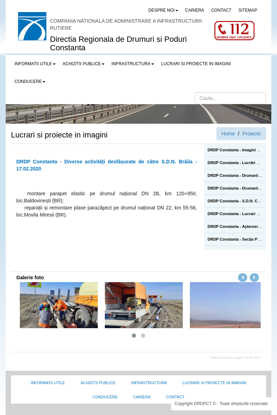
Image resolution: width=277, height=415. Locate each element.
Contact (175, 397)
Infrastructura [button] (133, 63)
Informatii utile (48, 383)
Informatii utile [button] (35, 63)
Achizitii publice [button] (83, 63)
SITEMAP (247, 10)
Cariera (142, 397)
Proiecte (252, 133)
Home (228, 133)
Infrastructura (149, 383)
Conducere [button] (30, 81)
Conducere (105, 397)
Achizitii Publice (97, 383)
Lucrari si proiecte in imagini (214, 383)
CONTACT (221, 10)
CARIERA (194, 10)
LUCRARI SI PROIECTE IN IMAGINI (196, 63)
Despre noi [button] (163, 10)
